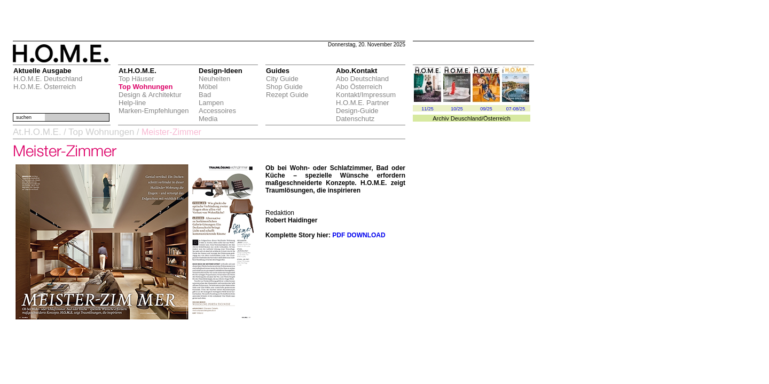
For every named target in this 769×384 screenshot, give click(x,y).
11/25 (427, 108)
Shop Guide (284, 87)
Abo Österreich (359, 87)
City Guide (282, 79)
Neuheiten (214, 79)
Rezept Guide (287, 95)
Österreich (497, 118)
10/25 (457, 108)
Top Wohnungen (145, 87)
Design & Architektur (150, 95)
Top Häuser (136, 79)
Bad (205, 95)
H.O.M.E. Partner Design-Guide (362, 107)
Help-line (132, 103)
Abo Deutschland (362, 79)
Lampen (211, 103)
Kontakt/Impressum (366, 95)
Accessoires (217, 111)
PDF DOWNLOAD (358, 235)
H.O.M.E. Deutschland (47, 79)
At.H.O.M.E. (37, 132)
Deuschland (466, 118)
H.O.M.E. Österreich (44, 87)
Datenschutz (355, 119)
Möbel (208, 87)
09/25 (486, 108)
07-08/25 (515, 108)
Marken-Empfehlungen (154, 111)
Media (208, 119)
